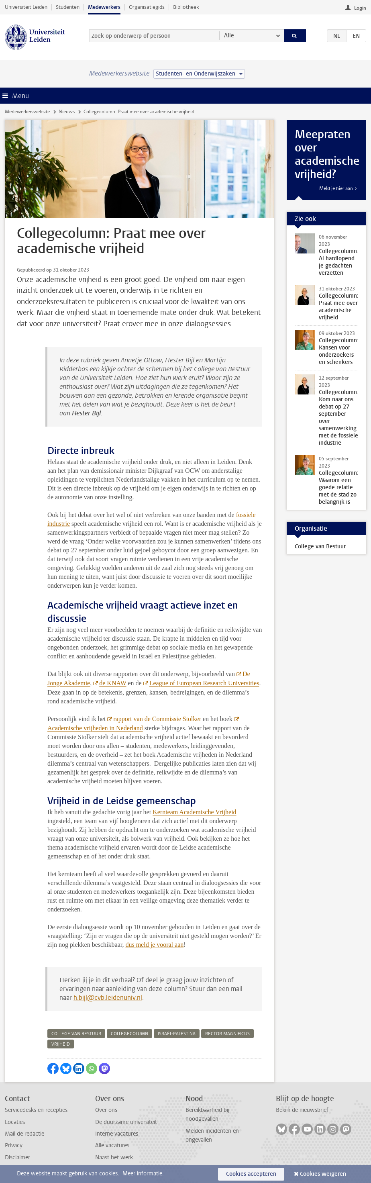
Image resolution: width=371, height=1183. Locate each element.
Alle (229, 35)
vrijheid (60, 1044)
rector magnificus (227, 1034)
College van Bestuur (320, 546)
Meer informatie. (143, 1173)
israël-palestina (177, 1034)
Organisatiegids (147, 7)
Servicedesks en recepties (36, 1110)
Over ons (106, 1110)
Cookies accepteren (251, 1174)
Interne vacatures (116, 1134)
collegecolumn (129, 1034)
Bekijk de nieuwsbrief (302, 1110)
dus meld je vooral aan (154, 944)
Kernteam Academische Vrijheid (194, 812)
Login (360, 8)
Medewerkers (104, 7)
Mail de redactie (24, 1134)
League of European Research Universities (204, 683)
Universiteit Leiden (26, 7)
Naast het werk (114, 1157)
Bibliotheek (186, 7)
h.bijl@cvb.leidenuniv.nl (107, 997)
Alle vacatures (112, 1145)
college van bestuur (76, 1034)
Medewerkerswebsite (27, 111)
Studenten (68, 7)
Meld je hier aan (336, 188)
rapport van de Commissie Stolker (157, 718)
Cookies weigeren (323, 1174)
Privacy (13, 1145)
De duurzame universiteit (126, 1122)
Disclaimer (17, 1157)
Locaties (15, 1122)
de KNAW (112, 683)
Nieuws (67, 111)
